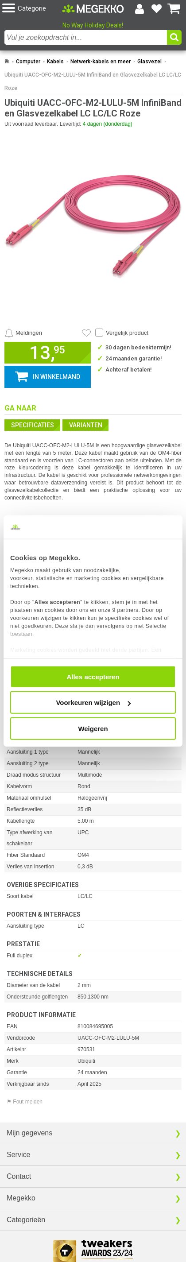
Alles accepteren (92, 676)
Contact (19, 1176)
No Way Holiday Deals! (92, 25)
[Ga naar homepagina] (93, 8)
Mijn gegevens (29, 1133)
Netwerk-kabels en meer (100, 61)
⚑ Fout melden (25, 1102)
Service (18, 1154)
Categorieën (26, 1219)
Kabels (55, 61)
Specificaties (32, 425)
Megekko (21, 1198)
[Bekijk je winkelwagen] (174, 8)
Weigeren (93, 728)
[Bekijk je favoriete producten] (156, 8)
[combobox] (85, 37)
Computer (28, 61)
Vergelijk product (127, 332)
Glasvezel (149, 61)
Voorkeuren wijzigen (93, 702)
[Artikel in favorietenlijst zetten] (86, 333)
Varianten (85, 425)
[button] (32, 8)
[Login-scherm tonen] (139, 8)
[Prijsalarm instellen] (23, 333)
